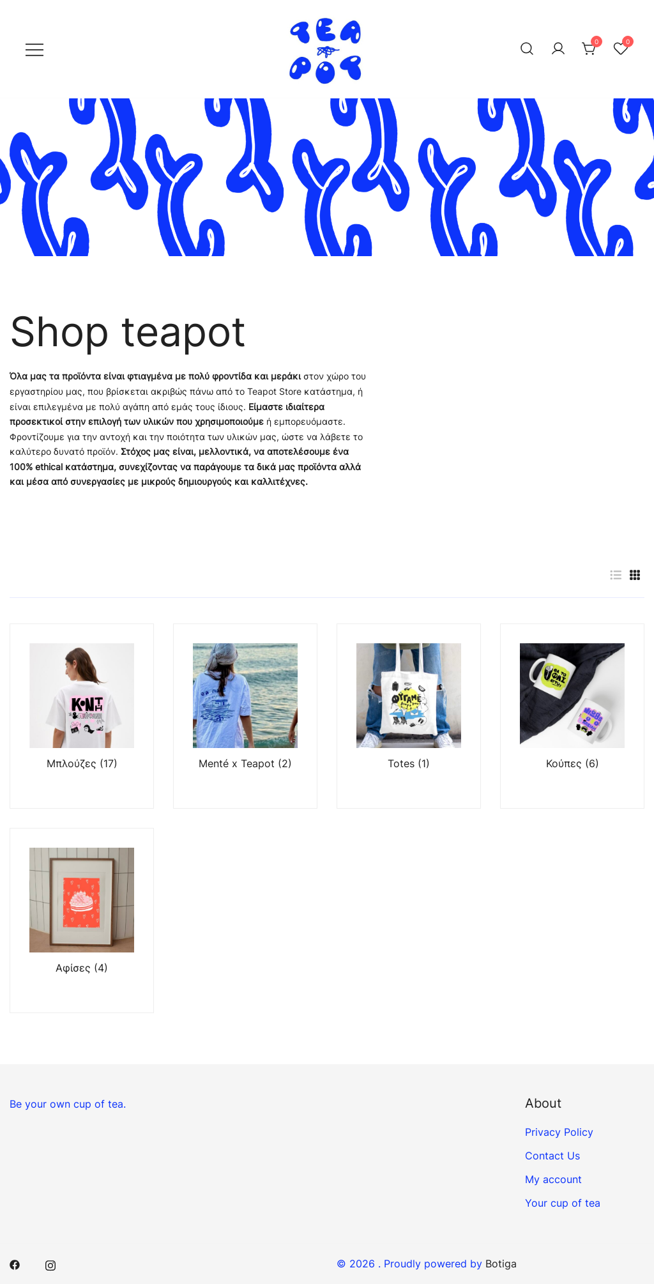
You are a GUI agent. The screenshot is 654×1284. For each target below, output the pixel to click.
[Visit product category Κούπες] (572, 716)
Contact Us (552, 1155)
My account (553, 1179)
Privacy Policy (559, 1132)
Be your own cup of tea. (68, 1103)
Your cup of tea (562, 1202)
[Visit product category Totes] (408, 716)
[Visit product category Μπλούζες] (81, 716)
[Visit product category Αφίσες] (81, 920)
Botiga (501, 1263)
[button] (615, 575)
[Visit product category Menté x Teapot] (245, 716)
